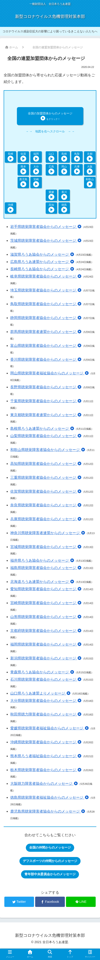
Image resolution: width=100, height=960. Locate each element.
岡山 (64, 169)
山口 (51, 157)
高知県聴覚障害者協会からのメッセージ (46, 464)
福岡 (36, 157)
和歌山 (90, 182)
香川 (64, 195)
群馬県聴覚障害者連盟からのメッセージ (46, 332)
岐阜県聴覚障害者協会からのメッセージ (46, 276)
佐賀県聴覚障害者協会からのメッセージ (46, 491)
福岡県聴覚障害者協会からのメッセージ (46, 644)
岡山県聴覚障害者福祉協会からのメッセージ (49, 373)
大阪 (89, 169)
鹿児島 (23, 182)
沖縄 (10, 208)
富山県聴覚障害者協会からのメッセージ (46, 345)
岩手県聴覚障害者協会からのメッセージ (46, 227)
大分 (36, 169)
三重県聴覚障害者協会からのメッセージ (46, 477)
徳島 (64, 208)
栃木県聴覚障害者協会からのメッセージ (46, 770)
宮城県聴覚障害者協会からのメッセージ (46, 547)
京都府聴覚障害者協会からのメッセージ (46, 631)
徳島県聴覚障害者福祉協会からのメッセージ (49, 797)
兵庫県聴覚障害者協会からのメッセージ (46, 519)
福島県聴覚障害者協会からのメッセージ (46, 568)
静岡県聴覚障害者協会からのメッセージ (46, 318)
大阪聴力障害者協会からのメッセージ (44, 783)
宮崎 (36, 182)
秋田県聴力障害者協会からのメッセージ (46, 714)
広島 (51, 169)
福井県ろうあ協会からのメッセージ (42, 560)
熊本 (23, 169)
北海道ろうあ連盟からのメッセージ (42, 582)
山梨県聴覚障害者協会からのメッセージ (46, 436)
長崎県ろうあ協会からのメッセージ (42, 269)
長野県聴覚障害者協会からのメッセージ (46, 387)
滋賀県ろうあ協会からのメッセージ (42, 254)
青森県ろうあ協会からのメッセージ (42, 672)
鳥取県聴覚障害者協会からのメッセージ (46, 304)
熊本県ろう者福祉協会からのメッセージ (46, 756)
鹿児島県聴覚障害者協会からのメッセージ (47, 811)
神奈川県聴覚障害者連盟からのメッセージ (47, 533)
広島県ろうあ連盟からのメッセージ (42, 262)
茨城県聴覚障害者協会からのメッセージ (46, 240)
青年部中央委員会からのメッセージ (50, 874)
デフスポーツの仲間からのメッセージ (50, 861)
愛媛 (51, 195)
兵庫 (77, 169)
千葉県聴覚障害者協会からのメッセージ (46, 401)
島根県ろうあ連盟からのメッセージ (42, 428)
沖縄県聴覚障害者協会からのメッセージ (46, 742)
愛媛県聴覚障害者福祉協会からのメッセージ (49, 728)
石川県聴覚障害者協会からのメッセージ (46, 679)
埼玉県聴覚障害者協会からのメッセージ (46, 290)
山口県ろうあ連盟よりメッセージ (40, 693)
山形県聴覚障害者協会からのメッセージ (46, 617)
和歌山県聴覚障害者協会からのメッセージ (47, 450)
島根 (64, 157)
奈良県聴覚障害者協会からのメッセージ (46, 505)
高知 (51, 208)
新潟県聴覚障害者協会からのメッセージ (46, 658)
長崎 (10, 157)
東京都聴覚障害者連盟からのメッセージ (46, 415)
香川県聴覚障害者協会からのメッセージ (46, 359)
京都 (89, 157)
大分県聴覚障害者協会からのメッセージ (46, 701)
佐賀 (23, 157)
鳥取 (77, 157)
